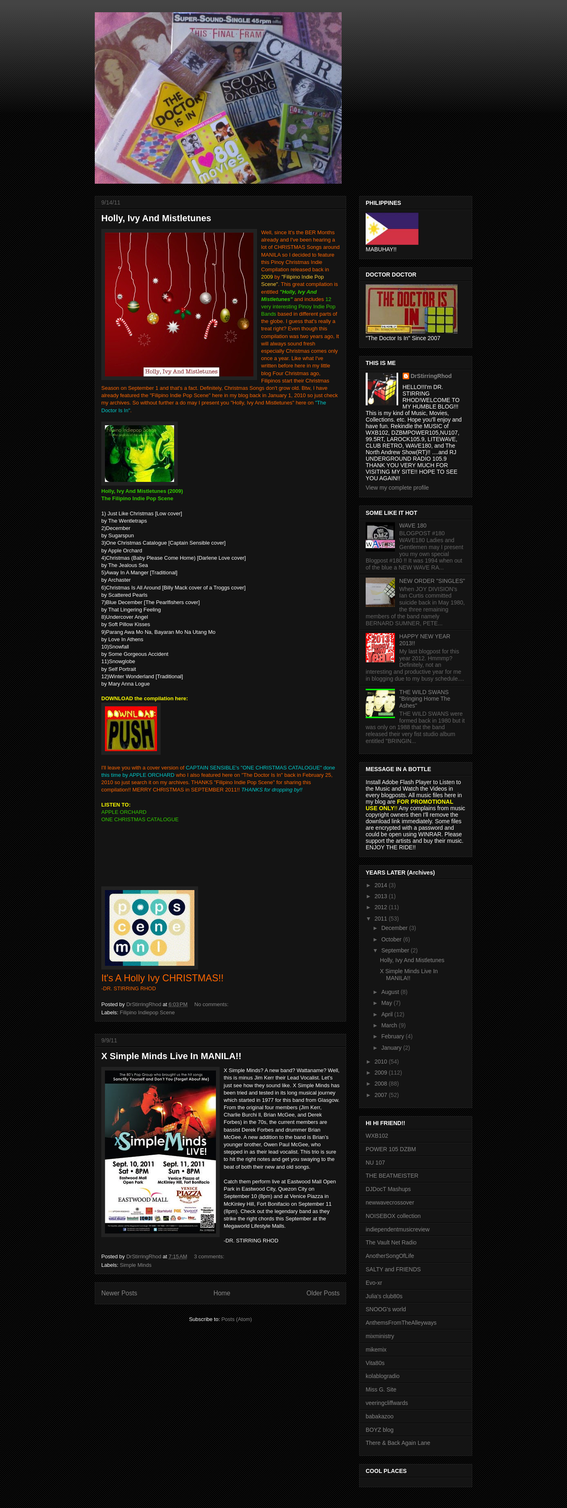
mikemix (376, 1349)
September (395, 950)
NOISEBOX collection (393, 1216)
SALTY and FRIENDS (393, 1269)
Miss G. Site (381, 1389)
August (390, 992)
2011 (382, 918)
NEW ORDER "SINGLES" (432, 581)
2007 (382, 1095)
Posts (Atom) (236, 1319)
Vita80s (375, 1363)
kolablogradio (382, 1376)
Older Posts (323, 1293)
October (392, 939)
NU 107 (375, 1162)
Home (222, 1293)
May (387, 1003)
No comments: (212, 1004)
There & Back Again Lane (398, 1443)
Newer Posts (119, 1293)
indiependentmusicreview (398, 1229)
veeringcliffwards (387, 1403)
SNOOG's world (386, 1309)
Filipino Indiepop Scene (147, 1012)
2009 (382, 1072)
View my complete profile (397, 487)
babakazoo (380, 1416)
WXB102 (377, 1135)
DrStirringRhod (431, 376)
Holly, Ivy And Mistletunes (156, 218)
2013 (382, 896)
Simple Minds (136, 1265)
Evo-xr (374, 1282)
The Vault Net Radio (391, 1242)
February (393, 1036)
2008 (382, 1083)
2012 (382, 907)
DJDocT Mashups (388, 1189)
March (390, 1025)
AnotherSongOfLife (390, 1256)
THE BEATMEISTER (392, 1175)
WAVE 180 (413, 525)
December (395, 928)
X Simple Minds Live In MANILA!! (171, 1056)
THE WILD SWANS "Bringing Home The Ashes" (424, 699)
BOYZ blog (379, 1430)
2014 (382, 885)
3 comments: (210, 1256)
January (392, 1047)
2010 (382, 1061)
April (387, 1014)
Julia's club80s (384, 1296)
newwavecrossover (390, 1202)
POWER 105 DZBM (391, 1149)
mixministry (380, 1336)
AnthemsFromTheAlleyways (401, 1322)
